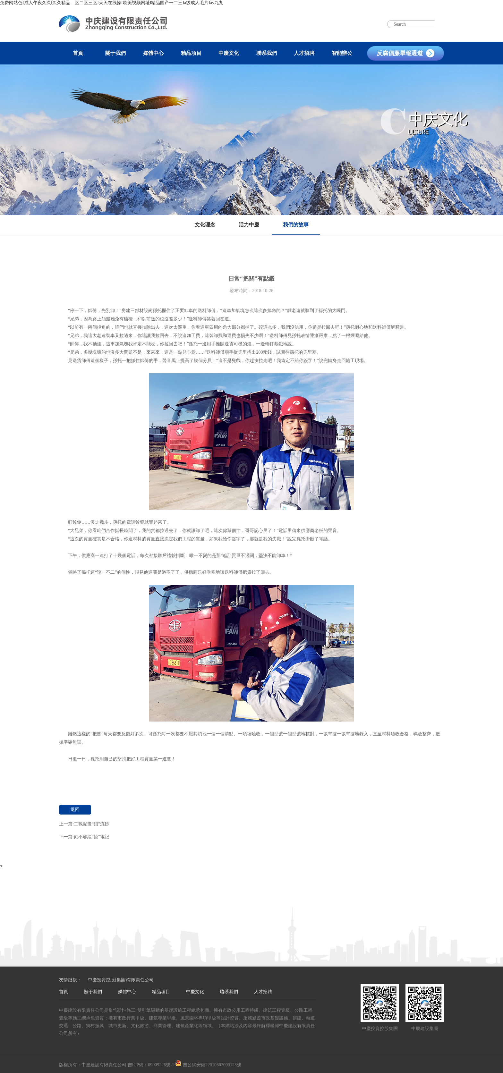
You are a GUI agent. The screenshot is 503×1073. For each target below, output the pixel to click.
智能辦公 (342, 53)
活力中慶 (249, 224)
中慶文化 (228, 53)
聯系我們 (266, 53)
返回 (75, 809)
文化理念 (205, 224)
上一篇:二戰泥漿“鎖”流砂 (84, 824)
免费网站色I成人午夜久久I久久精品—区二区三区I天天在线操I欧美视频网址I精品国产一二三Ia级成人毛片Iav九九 (111, 2)
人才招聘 (304, 53)
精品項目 (191, 53)
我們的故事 (296, 224)
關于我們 (115, 53)
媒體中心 (153, 53)
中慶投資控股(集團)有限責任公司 (121, 979)
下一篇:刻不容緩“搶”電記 (84, 836)
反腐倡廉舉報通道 (400, 53)
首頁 (78, 53)
